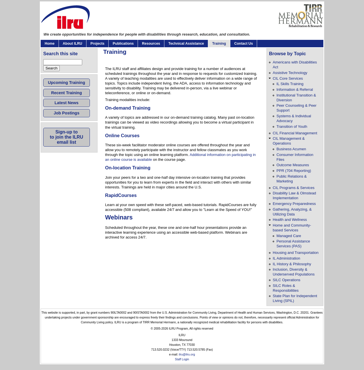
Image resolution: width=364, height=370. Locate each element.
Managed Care (288, 236)
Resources (151, 44)
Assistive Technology (290, 73)
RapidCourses (121, 195)
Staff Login (182, 359)
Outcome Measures (292, 165)
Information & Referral (294, 89)
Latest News (66, 102)
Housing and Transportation (295, 252)
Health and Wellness (290, 219)
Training (219, 44)
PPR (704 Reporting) (293, 170)
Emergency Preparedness (294, 204)
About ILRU (72, 44)
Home (50, 44)
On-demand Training (127, 107)
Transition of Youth (291, 126)
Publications (123, 44)
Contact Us (243, 44)
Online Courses (122, 135)
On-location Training (127, 167)
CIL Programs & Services (294, 188)
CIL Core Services (288, 78)
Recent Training (66, 93)
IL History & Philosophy (292, 264)
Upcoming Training (66, 82)
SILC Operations (286, 280)
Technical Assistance (186, 44)
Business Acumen (291, 149)
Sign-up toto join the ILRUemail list (66, 137)
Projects (97, 44)
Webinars (119, 217)
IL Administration (286, 258)
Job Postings (67, 113)
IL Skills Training (289, 84)
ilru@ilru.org (187, 354)
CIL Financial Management (295, 133)
